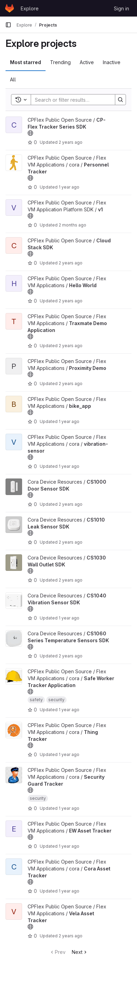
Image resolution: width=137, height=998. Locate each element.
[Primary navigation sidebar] (8, 24)
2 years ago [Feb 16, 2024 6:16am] (70, 142)
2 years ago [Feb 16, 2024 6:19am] (70, 300)
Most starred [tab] (25, 62)
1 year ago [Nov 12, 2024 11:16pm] (69, 421)
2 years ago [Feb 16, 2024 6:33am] (70, 542)
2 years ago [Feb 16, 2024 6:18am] (70, 935)
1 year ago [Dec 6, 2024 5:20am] (69, 709)
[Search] (76, 99)
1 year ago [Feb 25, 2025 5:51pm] (69, 754)
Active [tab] (87, 62)
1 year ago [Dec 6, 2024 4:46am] (69, 846)
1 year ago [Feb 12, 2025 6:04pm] (69, 618)
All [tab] (13, 79)
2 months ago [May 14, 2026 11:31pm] (72, 225)
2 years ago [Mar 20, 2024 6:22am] (70, 580)
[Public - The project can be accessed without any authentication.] (30, 133)
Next (80, 952)
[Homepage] (9, 8)
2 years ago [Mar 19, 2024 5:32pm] (70, 504)
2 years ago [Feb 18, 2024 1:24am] (70, 383)
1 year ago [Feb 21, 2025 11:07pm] (69, 891)
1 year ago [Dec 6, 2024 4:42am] (69, 187)
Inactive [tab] (111, 62)
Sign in (121, 8)
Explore (30, 8)
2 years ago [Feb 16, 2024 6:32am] (70, 655)
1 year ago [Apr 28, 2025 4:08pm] (69, 466)
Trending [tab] (60, 62)
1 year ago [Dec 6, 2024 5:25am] (69, 808)
